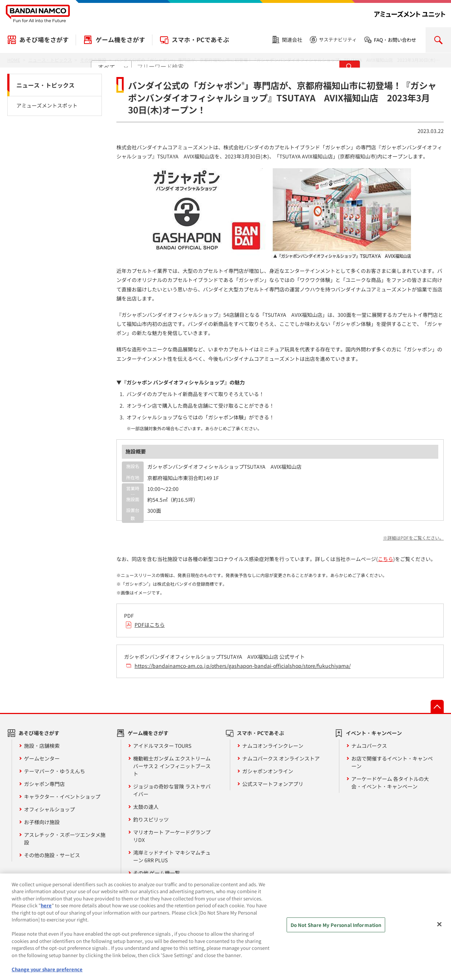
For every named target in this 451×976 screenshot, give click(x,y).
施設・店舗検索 (42, 745)
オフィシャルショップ (49, 809)
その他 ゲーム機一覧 (156, 872)
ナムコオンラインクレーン (272, 745)
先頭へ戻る (437, 706)
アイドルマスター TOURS (162, 745)
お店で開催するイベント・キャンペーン (392, 762)
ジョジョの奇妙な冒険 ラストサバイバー (172, 790)
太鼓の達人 (146, 806)
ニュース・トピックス (45, 85)
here (46, 911)
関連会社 (292, 39)
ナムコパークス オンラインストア (281, 758)
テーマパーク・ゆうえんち (54, 771)
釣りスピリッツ (151, 819)
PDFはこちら (150, 624)
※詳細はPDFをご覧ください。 (413, 538)
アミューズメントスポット (46, 105)
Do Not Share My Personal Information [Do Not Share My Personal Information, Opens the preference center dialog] (336, 930)
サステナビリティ (338, 39)
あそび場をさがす (44, 39)
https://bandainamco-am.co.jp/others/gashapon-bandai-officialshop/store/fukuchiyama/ (243, 665)
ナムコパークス (369, 745)
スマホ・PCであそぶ (200, 39)
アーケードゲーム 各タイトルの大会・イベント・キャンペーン (390, 782)
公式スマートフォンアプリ (272, 783)
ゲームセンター (42, 758)
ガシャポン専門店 (44, 783)
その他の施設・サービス (52, 855)
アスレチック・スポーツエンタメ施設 (64, 838)
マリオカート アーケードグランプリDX (172, 835)
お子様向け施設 (42, 822)
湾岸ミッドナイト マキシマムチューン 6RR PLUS (172, 856)
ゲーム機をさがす (120, 39)
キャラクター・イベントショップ (62, 796)
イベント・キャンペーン (374, 733)
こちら (385, 558)
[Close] (439, 929)
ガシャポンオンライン (267, 771)
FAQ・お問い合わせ (395, 39)
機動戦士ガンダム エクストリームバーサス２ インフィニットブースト (172, 766)
